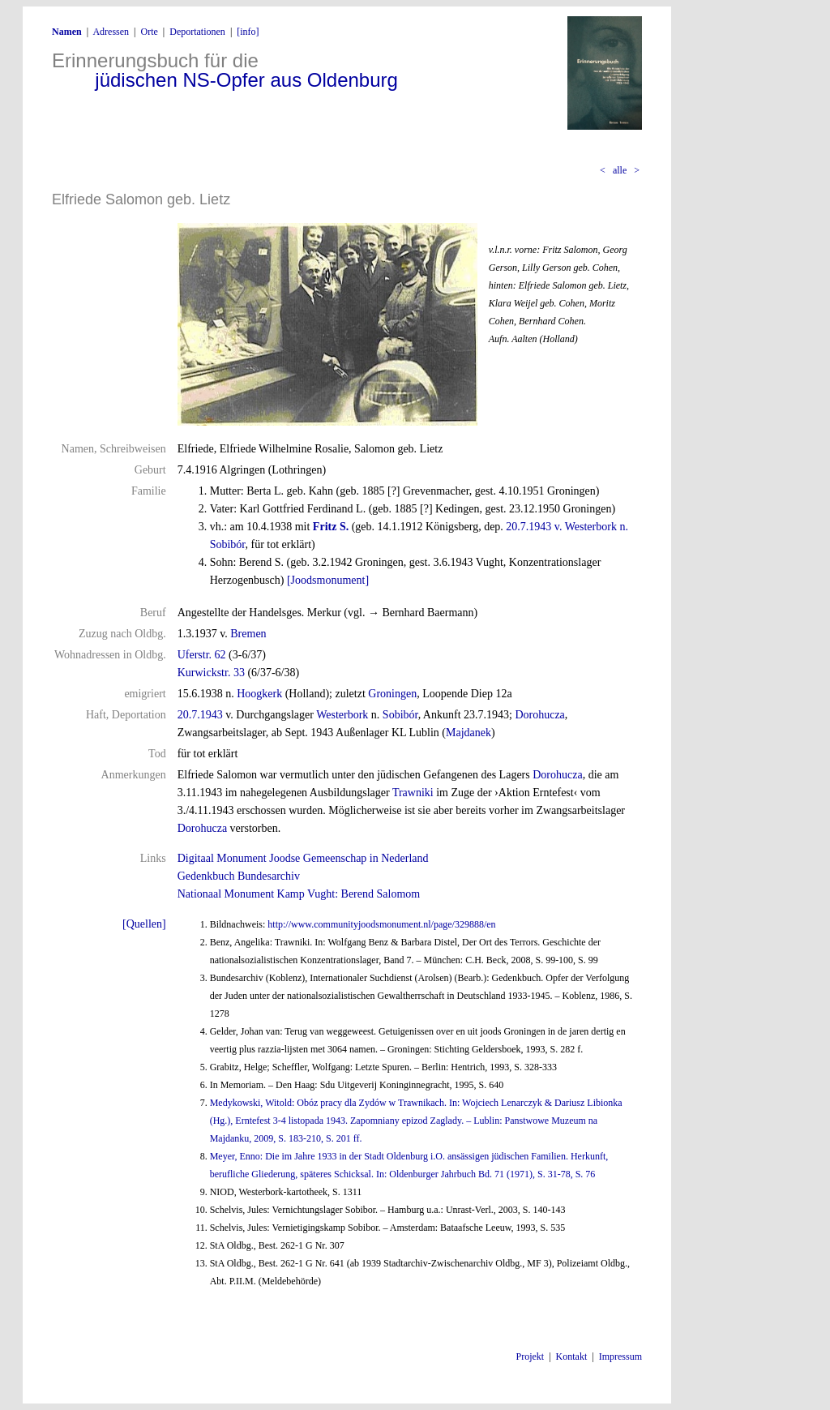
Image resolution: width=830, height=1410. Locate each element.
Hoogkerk (259, 694)
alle (619, 170)
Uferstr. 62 (202, 655)
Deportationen (197, 31)
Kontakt (572, 1356)
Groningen (392, 694)
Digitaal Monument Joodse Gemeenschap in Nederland (303, 858)
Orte (148, 31)
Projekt (530, 1356)
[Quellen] (144, 924)
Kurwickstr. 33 (211, 672)
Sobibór (400, 715)
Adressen (110, 31)
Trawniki (413, 792)
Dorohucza (539, 715)
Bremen (248, 634)
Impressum (620, 1356)
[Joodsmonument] (328, 580)
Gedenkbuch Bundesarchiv (239, 876)
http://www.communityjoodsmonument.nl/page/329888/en (381, 924)
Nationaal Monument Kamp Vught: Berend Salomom (299, 894)
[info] (248, 31)
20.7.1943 (200, 715)
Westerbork (342, 715)
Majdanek (468, 732)
